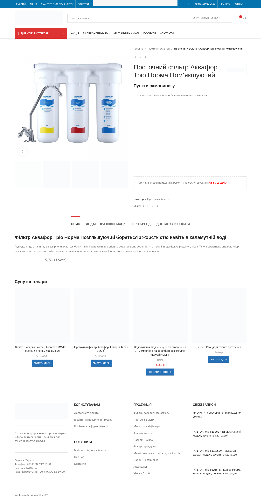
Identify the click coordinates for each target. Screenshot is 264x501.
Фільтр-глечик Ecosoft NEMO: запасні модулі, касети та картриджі (217, 433)
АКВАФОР (42, 355)
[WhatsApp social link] (148, 205)
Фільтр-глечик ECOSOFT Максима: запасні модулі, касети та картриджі (215, 453)
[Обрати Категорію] (206, 18)
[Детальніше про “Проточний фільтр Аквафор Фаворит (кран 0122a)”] (101, 363)
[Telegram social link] (152, 205)
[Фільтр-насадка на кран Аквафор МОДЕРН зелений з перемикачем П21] (42, 315)
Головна (138, 48)
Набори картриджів (146, 459)
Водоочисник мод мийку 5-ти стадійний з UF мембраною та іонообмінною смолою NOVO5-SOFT (160, 351)
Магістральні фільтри (147, 426)
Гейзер (219, 352)
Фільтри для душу (145, 446)
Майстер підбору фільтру (90, 450)
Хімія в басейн (142, 473)
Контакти (80, 463)
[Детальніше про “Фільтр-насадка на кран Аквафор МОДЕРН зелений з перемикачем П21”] (42, 363)
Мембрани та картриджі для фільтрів (157, 453)
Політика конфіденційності (91, 426)
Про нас (79, 456)
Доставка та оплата (86, 412)
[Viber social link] (157, 205)
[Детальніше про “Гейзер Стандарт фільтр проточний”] (219, 359)
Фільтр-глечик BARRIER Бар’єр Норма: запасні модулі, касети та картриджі (217, 472)
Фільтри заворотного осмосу (152, 412)
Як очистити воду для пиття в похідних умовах (217, 414)
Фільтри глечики (144, 433)
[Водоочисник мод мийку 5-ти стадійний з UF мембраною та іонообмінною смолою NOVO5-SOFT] (160, 315)
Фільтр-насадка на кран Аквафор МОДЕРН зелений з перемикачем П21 (42, 349)
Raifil (160, 359)
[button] (160, 372)
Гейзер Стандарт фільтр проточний (219, 347)
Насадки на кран (144, 439)
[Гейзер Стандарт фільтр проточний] (219, 315)
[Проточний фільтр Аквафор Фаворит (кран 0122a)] (101, 315)
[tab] (75, 222)
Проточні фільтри (159, 48)
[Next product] (145, 57)
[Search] (149, 18)
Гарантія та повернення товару (93, 419)
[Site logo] (39, 17)
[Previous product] (136, 57)
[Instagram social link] (188, 4)
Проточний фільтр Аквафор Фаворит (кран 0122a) (101, 349)
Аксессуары (141, 466)
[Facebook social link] (183, 4)
